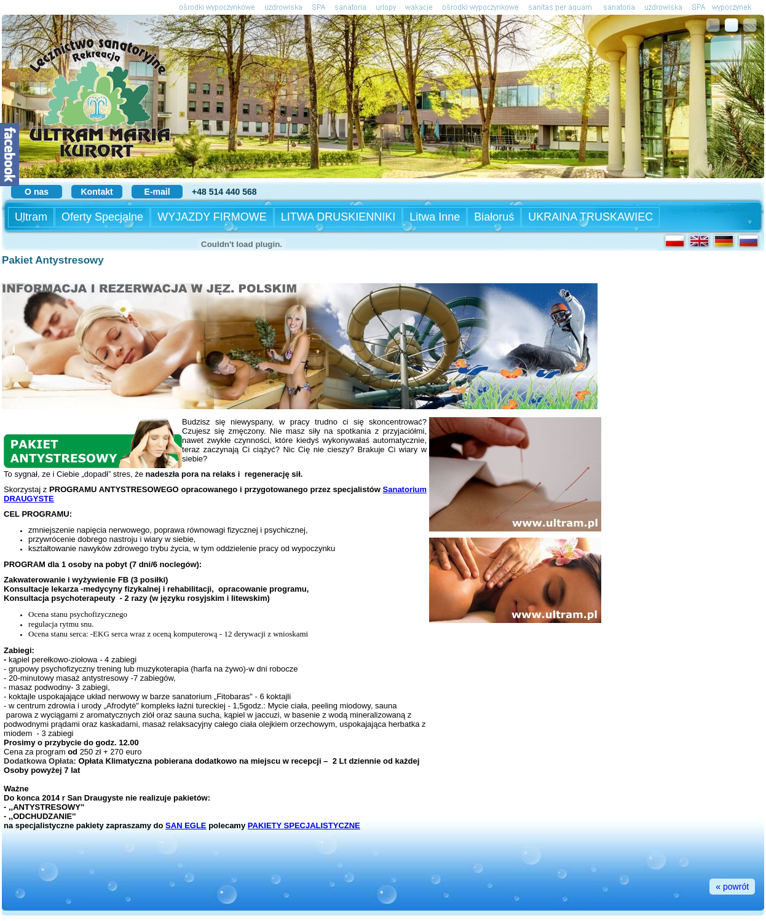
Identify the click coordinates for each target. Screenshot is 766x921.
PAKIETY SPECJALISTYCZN (301, 825)
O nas (37, 192)
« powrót (732, 887)
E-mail (157, 192)
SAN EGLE (185, 825)
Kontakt (97, 192)
